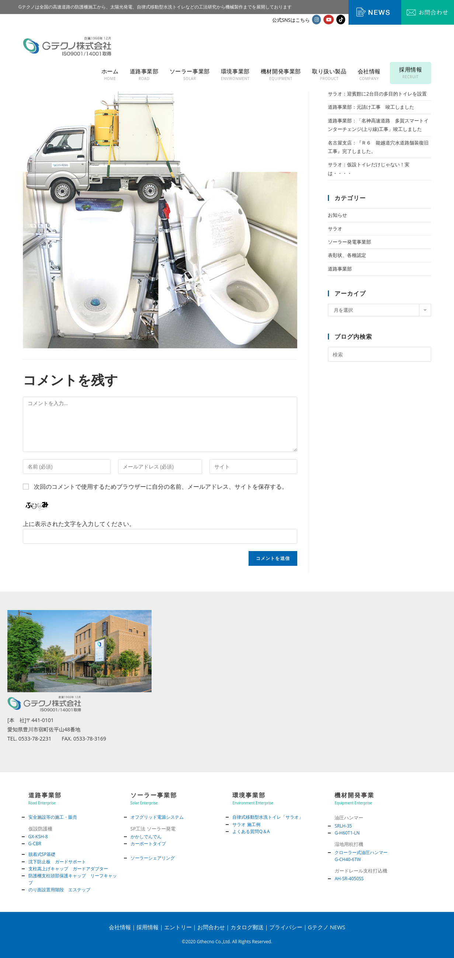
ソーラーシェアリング (153, 858)
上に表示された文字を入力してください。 (79, 524)
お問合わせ (211, 927)
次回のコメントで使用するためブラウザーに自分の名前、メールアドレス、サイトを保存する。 (161, 487)
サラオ (335, 228)
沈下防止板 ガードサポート (57, 861)
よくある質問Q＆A (251, 831)
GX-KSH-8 (38, 836)
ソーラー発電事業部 (349, 241)
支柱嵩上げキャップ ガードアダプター (68, 868)
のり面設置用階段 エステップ (59, 889)
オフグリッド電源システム (157, 817)
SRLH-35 (343, 826)
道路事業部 (340, 268)
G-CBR (34, 843)
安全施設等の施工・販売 (52, 817)
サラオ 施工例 (246, 824)
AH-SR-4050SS (349, 878)
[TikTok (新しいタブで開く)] (340, 19)
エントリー (178, 927)
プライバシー (285, 927)
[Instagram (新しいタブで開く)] (316, 19)
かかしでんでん (146, 836)
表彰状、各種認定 (347, 255)
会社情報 (120, 927)
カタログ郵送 (247, 927)
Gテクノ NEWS (327, 927)
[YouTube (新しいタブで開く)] (328, 19)
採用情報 (147, 927)
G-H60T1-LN (347, 833)
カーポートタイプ (148, 843)
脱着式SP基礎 (42, 854)
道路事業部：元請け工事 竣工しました (371, 107)
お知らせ (337, 215)
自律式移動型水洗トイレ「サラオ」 (267, 817)
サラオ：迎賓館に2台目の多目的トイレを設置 (377, 93)
